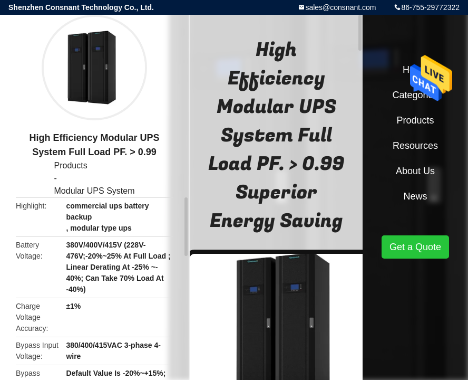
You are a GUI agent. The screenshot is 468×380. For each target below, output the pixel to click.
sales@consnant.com (340, 7)
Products (70, 165)
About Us (415, 171)
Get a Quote (415, 247)
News (415, 196)
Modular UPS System (94, 190)
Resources (415, 145)
